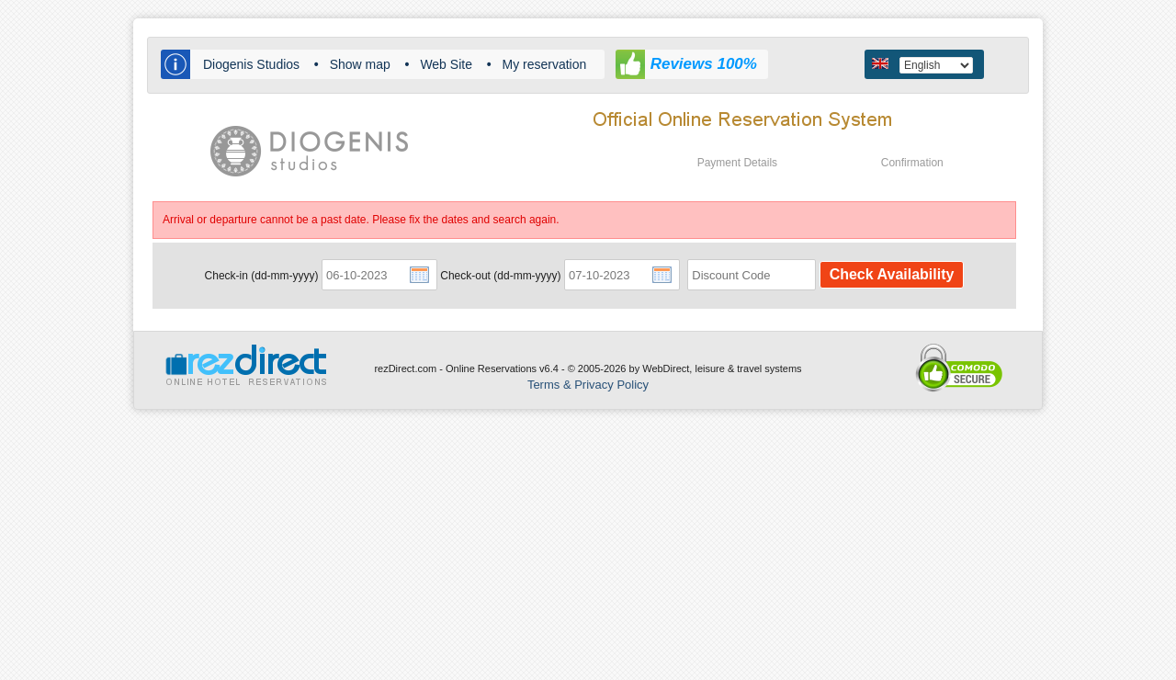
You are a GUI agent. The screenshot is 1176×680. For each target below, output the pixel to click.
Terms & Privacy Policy (588, 384)
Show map (360, 64)
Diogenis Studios (251, 64)
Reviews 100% (703, 64)
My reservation (545, 64)
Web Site (446, 64)
